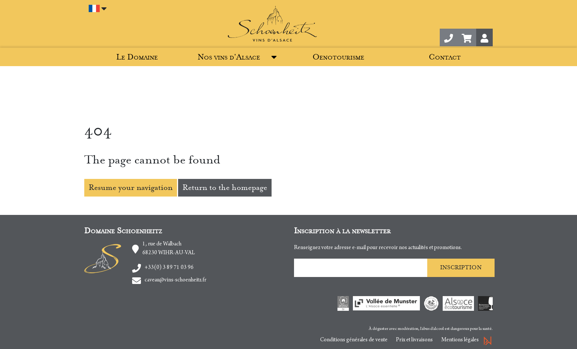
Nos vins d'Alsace (229, 57)
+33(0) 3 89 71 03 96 (169, 268)
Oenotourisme (338, 57)
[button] (466, 37)
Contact (445, 57)
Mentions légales (460, 340)
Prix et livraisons (414, 340)
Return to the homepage (225, 188)
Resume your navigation (131, 188)
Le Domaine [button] (137, 57)
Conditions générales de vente (353, 340)
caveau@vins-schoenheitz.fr (175, 280)
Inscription (461, 267)
